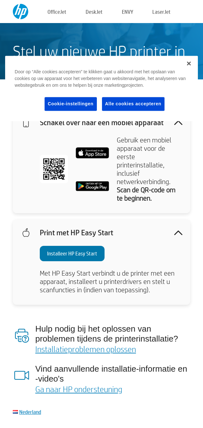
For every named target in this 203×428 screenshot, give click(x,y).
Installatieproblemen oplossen (85, 349)
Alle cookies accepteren (133, 103)
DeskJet (94, 11)
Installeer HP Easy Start (72, 253)
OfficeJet (56, 11)
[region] (101, 88)
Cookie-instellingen (70, 103)
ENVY (127, 11)
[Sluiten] (189, 63)
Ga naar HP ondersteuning (78, 389)
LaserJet (161, 11)
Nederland (30, 412)
